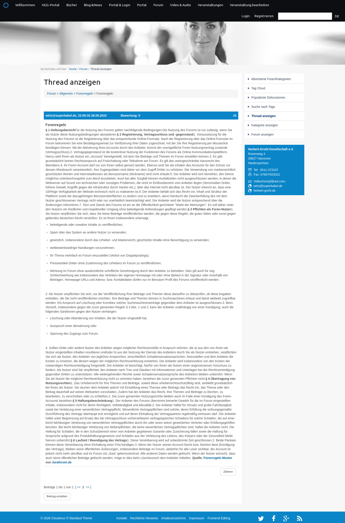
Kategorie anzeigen (264, 125)
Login (246, 16)
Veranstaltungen (210, 5)
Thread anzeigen (263, 116)
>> (87, 487)
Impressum (196, 517)
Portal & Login (119, 5)
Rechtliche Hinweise (144, 517)
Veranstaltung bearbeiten (249, 5)
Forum (158, 5)
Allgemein (66, 93)
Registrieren (263, 16)
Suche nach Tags (263, 106)
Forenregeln (84, 93)
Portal (142, 5)
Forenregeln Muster (218, 458)
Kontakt (121, 517)
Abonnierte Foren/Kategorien (271, 79)
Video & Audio (180, 5)
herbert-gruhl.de (264, 190)
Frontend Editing (218, 517)
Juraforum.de (62, 462)
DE (337, 16)
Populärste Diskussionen (268, 97)
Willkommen (25, 5)
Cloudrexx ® (59, 517)
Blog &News (93, 5)
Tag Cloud (258, 88)
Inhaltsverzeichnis (173, 517)
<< (79, 487)
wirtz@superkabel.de (61, 115)
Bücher (71, 5)
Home (73, 69)
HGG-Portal (50, 5)
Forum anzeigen (262, 134)
